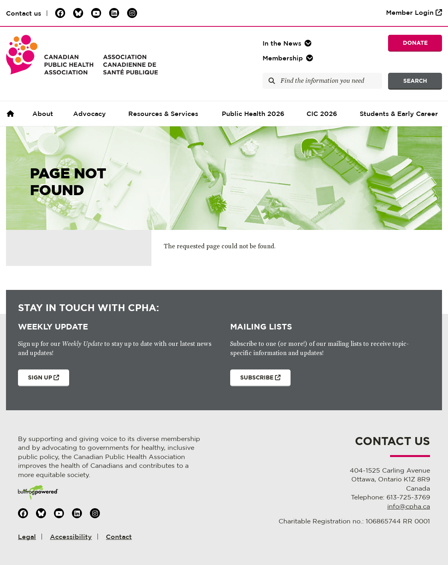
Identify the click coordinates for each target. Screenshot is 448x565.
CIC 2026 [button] (322, 113)
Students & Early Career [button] (399, 113)
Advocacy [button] (89, 113)
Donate (415, 43)
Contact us (23, 13)
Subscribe (255, 380)
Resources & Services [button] (163, 113)
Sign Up (38, 380)
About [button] (42, 113)
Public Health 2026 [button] (253, 113)
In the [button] (282, 43)
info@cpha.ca (408, 506)
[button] (289, 58)
